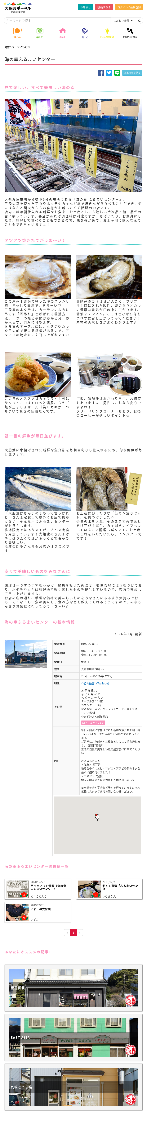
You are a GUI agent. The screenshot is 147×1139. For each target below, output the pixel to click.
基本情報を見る (132, 72)
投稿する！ (104, 7)
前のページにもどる (17, 47)
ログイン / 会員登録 (129, 7)
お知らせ (85, 7)
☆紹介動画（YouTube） (96, 683)
